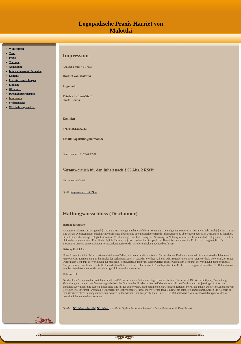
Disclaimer (103, 308)
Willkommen (16, 48)
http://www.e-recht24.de (84, 192)
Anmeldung (15, 66)
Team (12, 53)
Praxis (12, 57)
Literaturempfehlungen (22, 80)
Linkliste (14, 84)
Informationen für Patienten (25, 71)
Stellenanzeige (17, 102)
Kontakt (14, 75)
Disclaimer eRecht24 (84, 308)
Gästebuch (15, 89)
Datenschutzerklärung (22, 93)
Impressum (15, 98)
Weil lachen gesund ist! (22, 107)
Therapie (14, 62)
